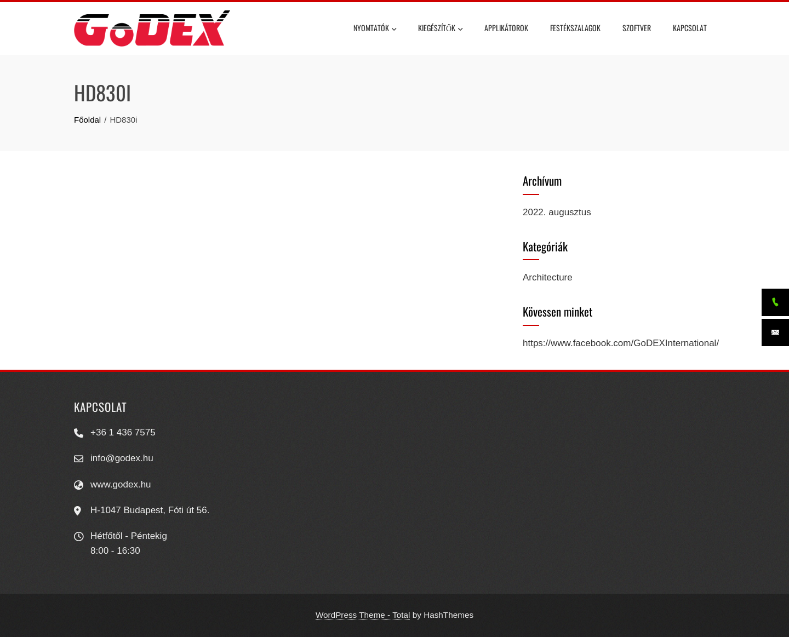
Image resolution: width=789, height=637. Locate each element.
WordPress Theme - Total (363, 614)
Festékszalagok (575, 27)
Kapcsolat (690, 27)
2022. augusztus (557, 212)
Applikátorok (506, 27)
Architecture (548, 277)
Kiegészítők (440, 29)
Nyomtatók (374, 29)
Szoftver (636, 27)
